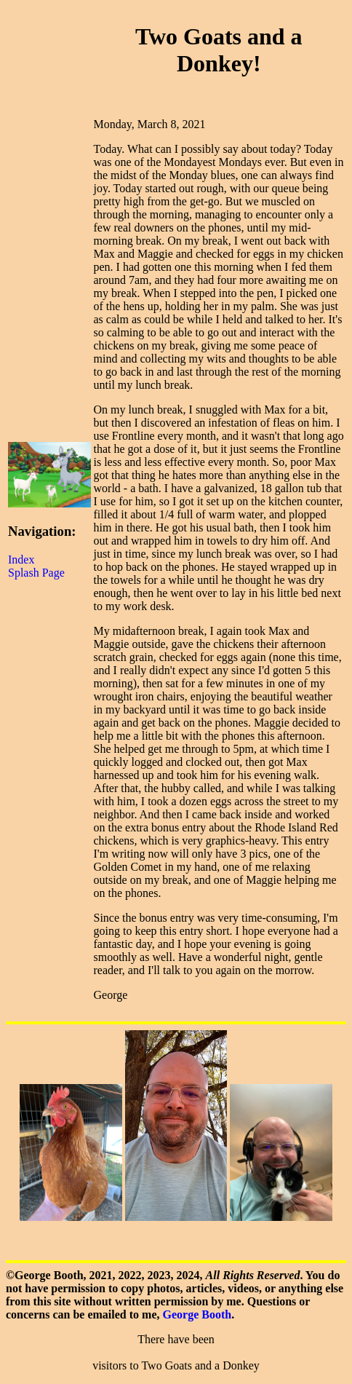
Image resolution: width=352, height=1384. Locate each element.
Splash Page (36, 572)
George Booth (197, 1314)
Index (21, 559)
